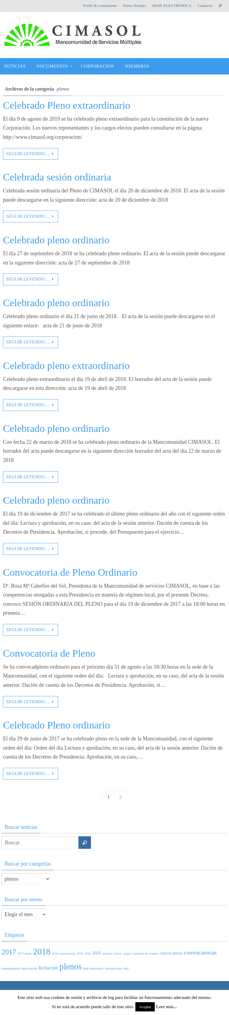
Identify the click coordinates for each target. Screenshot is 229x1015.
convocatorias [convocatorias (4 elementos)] (200, 952)
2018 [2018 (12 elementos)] (42, 951)
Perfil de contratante (100, 5)
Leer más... (166, 1006)
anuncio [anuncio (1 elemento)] (107, 953)
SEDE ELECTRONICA (171, 5)
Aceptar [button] (145, 1007)
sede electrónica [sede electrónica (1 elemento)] (93, 968)
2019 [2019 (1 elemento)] (80, 953)
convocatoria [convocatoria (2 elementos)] (171, 953)
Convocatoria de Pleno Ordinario (70, 572)
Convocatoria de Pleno (49, 653)
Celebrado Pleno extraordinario (66, 105)
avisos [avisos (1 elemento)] (118, 953)
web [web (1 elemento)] (126, 968)
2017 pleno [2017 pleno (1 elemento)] (24, 953)
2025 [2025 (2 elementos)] (96, 953)
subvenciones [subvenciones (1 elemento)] (113, 968)
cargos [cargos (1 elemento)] (127, 953)
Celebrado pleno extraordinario (66, 365)
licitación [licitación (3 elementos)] (48, 968)
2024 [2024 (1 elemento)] (87, 953)
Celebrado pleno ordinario (56, 239)
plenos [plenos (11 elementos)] (70, 966)
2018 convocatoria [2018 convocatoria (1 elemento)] (63, 953)
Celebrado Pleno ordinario (56, 725)
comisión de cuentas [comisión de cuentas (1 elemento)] (145, 953)
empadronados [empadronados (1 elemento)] (10, 968)
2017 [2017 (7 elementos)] (8, 952)
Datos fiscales (134, 5)
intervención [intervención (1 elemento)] (29, 968)
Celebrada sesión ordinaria (57, 177)
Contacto (205, 5)
